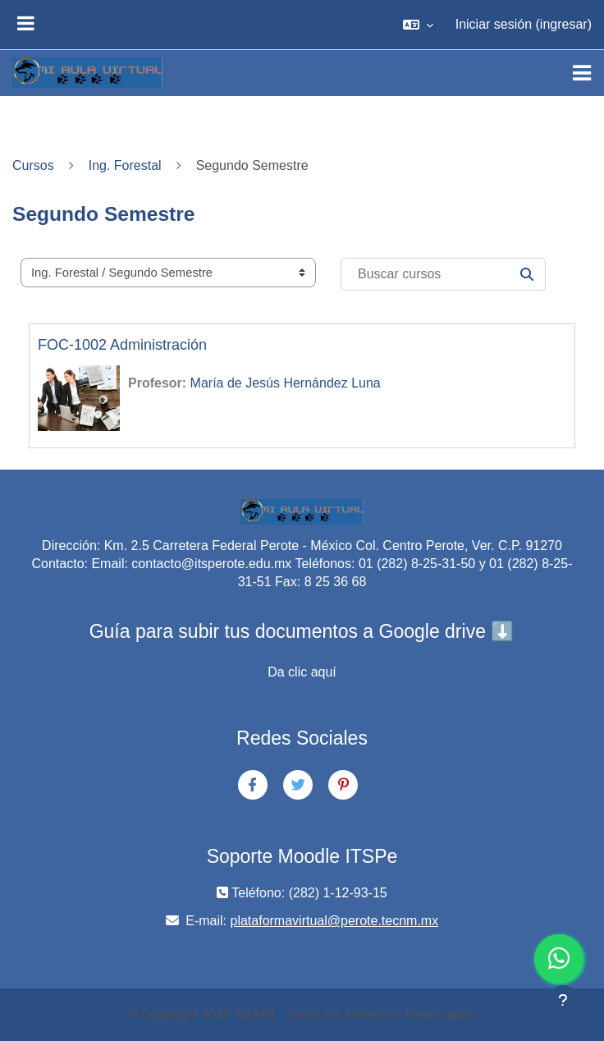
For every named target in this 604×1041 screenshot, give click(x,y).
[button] (418, 24)
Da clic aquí (302, 672)
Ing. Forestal (125, 165)
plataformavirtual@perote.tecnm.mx (335, 921)
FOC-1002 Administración (122, 345)
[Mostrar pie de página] (563, 1000)
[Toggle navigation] (582, 73)
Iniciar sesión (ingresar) (523, 24)
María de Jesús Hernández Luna (285, 383)
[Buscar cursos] (443, 274)
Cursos (33, 165)
